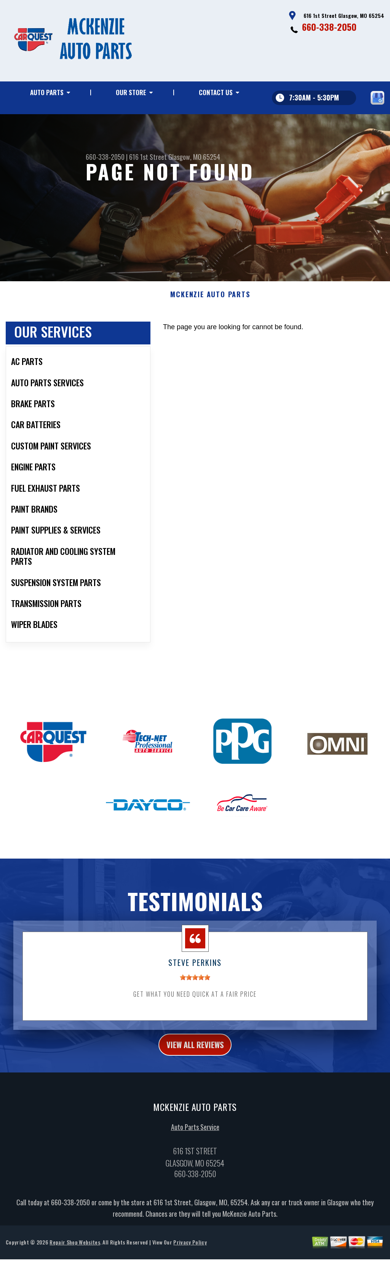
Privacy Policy (189, 1250)
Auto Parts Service (195, 1134)
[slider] (195, 982)
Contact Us (216, 92)
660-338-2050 (329, 26)
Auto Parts (47, 92)
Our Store (131, 92)
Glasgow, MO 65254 (194, 157)
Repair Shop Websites (75, 1250)
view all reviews (195, 1051)
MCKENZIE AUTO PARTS (210, 299)
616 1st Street (148, 157)
